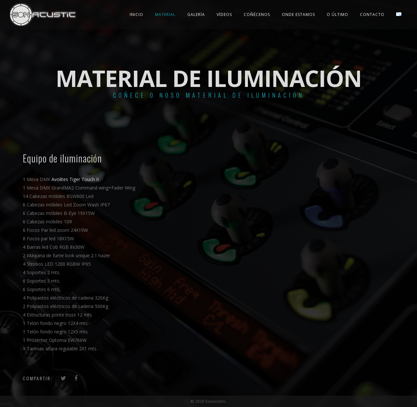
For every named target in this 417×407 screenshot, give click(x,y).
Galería (196, 14)
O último (337, 14)
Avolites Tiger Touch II (75, 179)
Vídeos (224, 14)
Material (165, 14)
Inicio (136, 14)
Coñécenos (257, 14)
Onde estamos (298, 14)
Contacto (372, 14)
